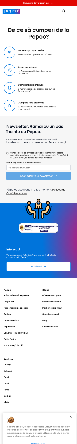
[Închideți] (70, 422)
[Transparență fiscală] (13, 345)
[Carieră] (7, 314)
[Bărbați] (7, 396)
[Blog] (44, 320)
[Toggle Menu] (71, 11)
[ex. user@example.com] (38, 167)
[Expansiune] (9, 326)
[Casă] (6, 383)
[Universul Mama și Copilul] (16, 332)
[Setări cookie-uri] (50, 326)
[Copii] (6, 377)
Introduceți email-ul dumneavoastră (23, 162)
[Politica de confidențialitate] (16, 295)
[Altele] (6, 402)
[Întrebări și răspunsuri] (52, 308)
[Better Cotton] (10, 339)
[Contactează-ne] (11, 320)
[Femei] (6, 389)
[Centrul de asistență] (51, 301)
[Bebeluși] (8, 371)
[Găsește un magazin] (51, 295)
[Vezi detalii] (38, 266)
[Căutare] (63, 11)
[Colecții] (7, 364)
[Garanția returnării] (50, 314)
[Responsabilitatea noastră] (16, 308)
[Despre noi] (9, 301)
